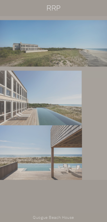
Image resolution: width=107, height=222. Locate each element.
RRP (53, 8)
